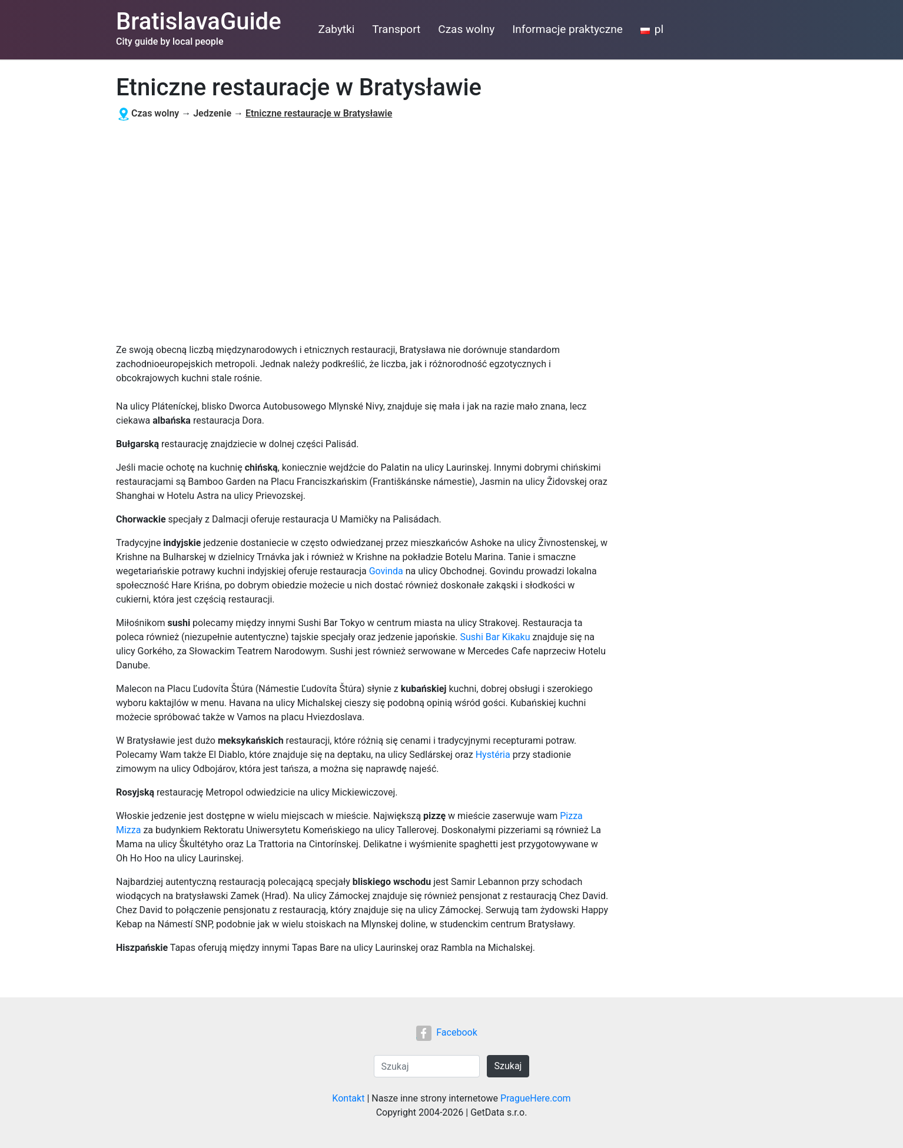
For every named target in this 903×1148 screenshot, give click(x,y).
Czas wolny (466, 29)
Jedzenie (212, 113)
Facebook (446, 1032)
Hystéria (493, 754)
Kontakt (348, 1098)
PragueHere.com (535, 1098)
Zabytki (336, 29)
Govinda (386, 571)
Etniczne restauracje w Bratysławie (318, 113)
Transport (396, 29)
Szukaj (508, 1066)
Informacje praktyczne (567, 29)
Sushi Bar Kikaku (495, 637)
